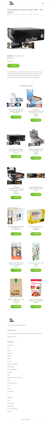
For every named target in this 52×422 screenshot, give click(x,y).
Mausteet (9, 372)
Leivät (8, 358)
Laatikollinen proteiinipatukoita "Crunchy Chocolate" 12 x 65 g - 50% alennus (16, 189)
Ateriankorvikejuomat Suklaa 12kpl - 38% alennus (16, 227)
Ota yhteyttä (10, 403)
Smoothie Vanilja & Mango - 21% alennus (35, 227)
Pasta (8, 380)
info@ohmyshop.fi (12, 336)
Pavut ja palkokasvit (12, 383)
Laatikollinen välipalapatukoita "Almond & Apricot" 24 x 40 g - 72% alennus (36, 112)
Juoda (8, 350)
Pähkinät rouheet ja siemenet (14, 377)
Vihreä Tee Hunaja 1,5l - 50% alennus (36, 263)
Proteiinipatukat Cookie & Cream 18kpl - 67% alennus (16, 149)
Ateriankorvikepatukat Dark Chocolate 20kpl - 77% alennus (35, 150)
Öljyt (8, 375)
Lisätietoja (13, 65)
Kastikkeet (10, 353)
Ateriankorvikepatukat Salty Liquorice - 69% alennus (16, 110)
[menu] (43, 3)
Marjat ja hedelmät (12, 369)
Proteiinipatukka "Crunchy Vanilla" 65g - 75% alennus (36, 187)
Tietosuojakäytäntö (12, 408)
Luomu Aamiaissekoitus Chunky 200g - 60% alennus (35, 300)
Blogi (8, 400)
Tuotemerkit (17, 56)
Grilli (8, 347)
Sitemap (9, 411)
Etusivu (9, 14)
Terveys (9, 388)
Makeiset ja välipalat (12, 364)
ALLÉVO (22, 56)
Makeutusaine (10, 366)
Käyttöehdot (10, 406)
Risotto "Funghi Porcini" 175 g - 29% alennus (16, 300)
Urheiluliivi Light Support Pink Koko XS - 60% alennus (16, 263)
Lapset (9, 356)
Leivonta (9, 361)
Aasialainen (10, 345)
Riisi (8, 385)
